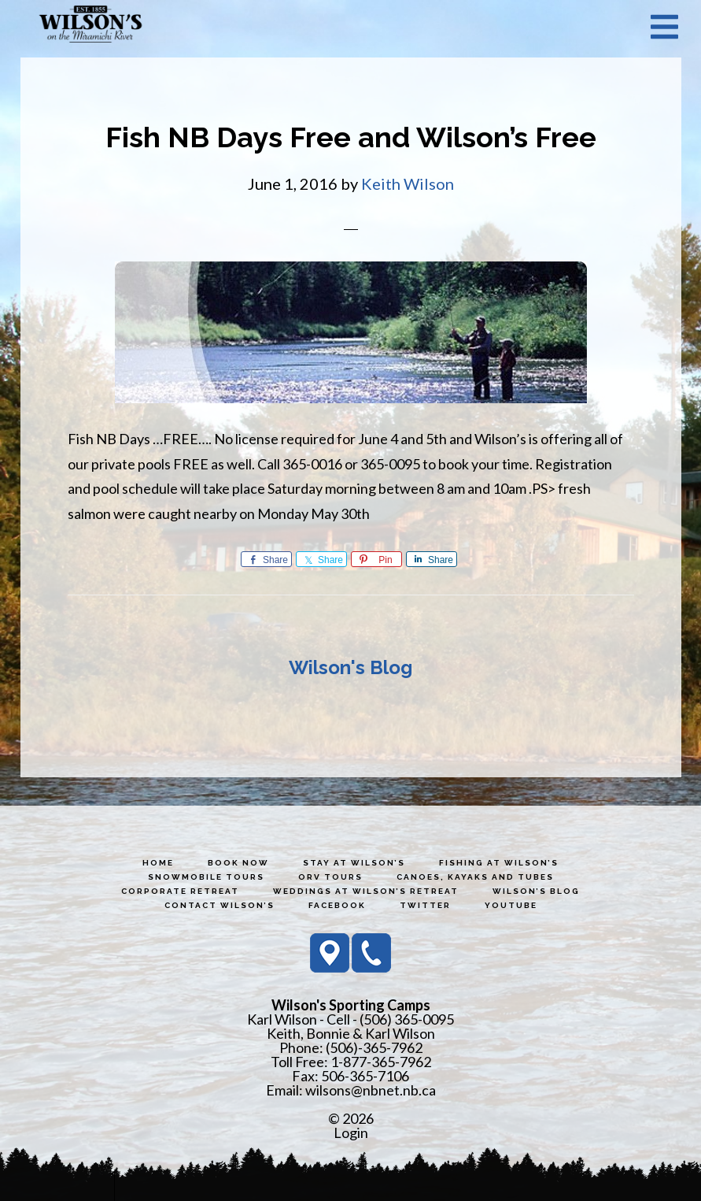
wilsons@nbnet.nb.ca (370, 1090)
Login (351, 1132)
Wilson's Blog (350, 667)
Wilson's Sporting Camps (90, 26)
